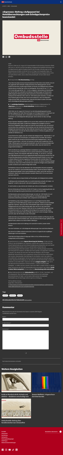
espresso (5, 295)
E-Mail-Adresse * (6, 323)
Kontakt (3, 431)
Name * (4, 316)
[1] (19, 69)
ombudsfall (12, 295)
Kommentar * (5, 329)
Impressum (4, 433)
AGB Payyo (4, 440)
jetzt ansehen (28, 300)
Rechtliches (4, 435)
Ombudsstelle (14, 6)
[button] (61, 2)
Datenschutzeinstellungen (8, 442)
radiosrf (20, 295)
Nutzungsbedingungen (7, 439)
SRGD (8, 6)
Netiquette (4, 437)
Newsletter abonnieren (53, 432)
